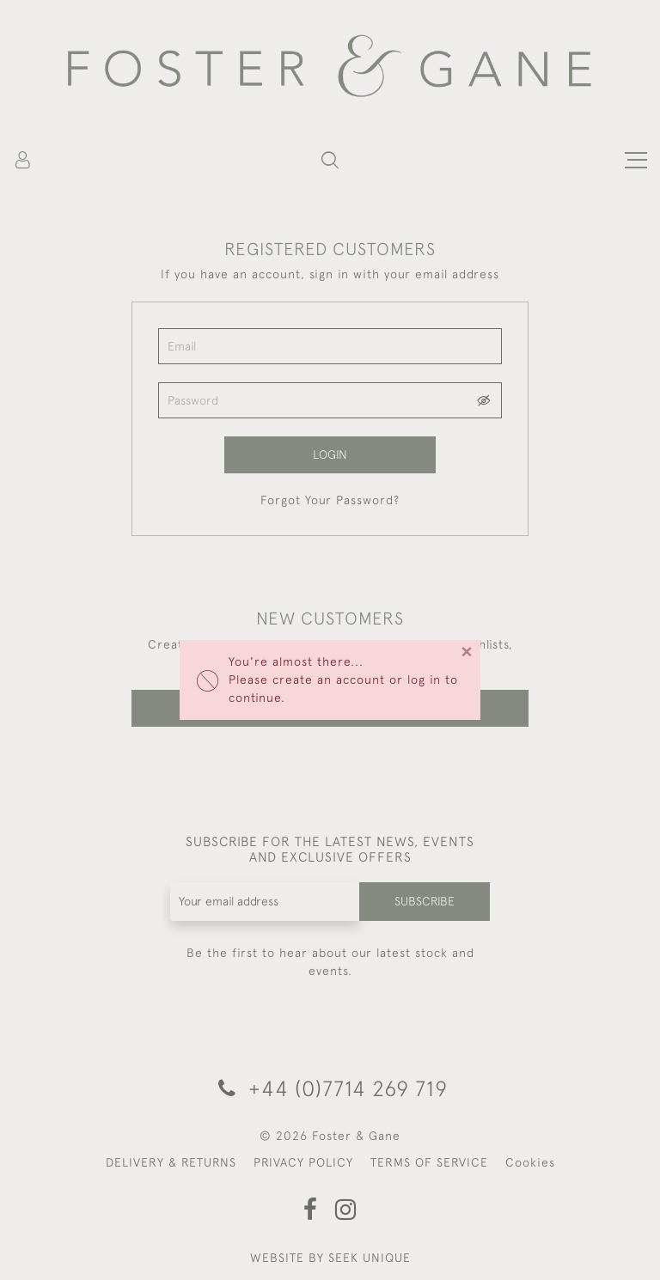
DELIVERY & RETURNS (171, 1162)
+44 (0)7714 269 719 (330, 1088)
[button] (330, 160)
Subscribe (424, 901)
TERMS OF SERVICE (429, 1162)
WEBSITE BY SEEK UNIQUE (330, 1258)
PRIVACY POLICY (303, 1162)
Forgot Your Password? (330, 500)
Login (330, 454)
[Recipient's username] (265, 901)
